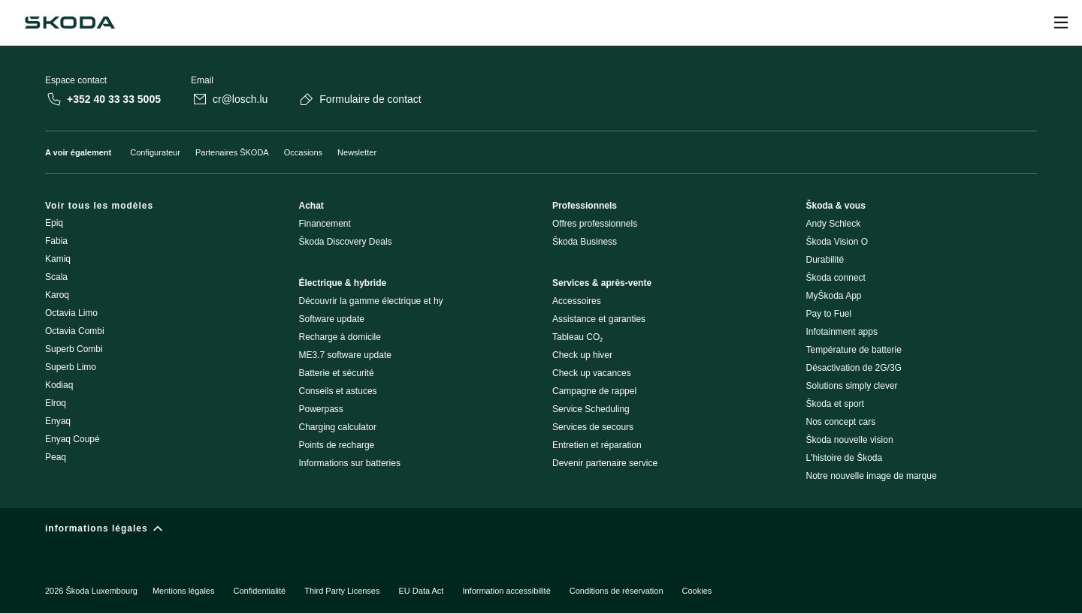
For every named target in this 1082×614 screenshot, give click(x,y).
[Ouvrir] (1061, 23)
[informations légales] (541, 531)
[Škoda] (70, 23)
